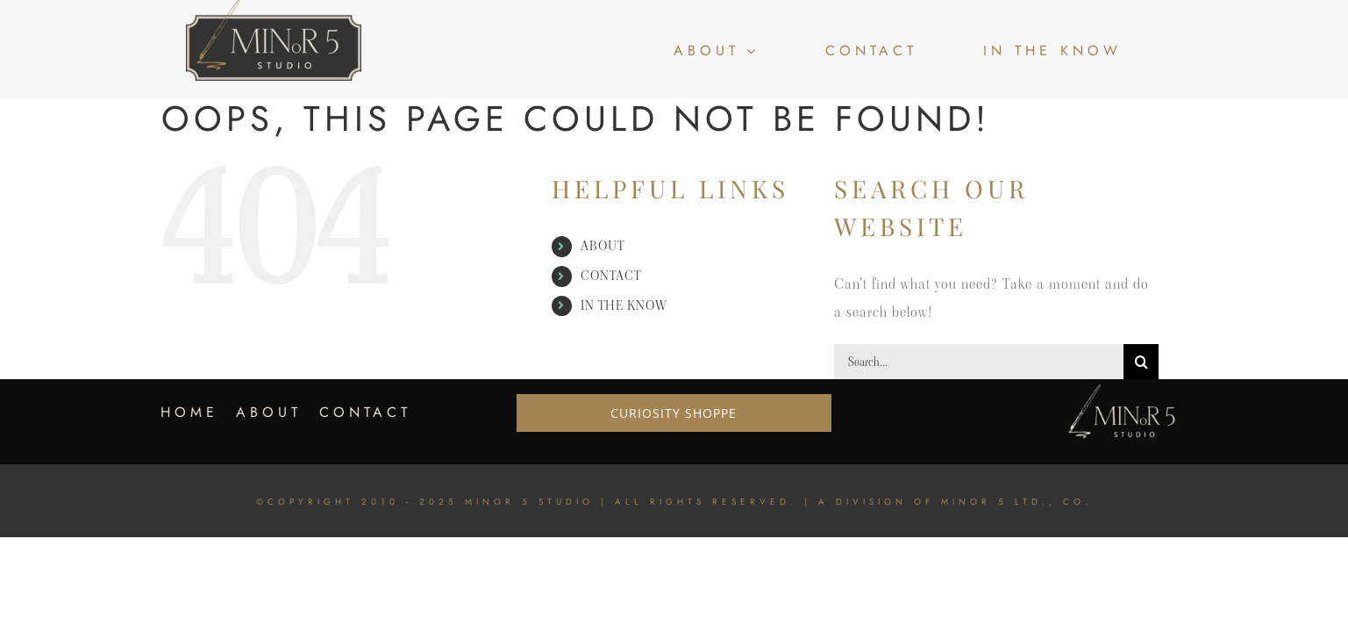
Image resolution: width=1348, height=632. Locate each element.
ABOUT (602, 246)
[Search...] (978, 361)
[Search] (1141, 361)
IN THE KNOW (624, 305)
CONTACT (611, 275)
